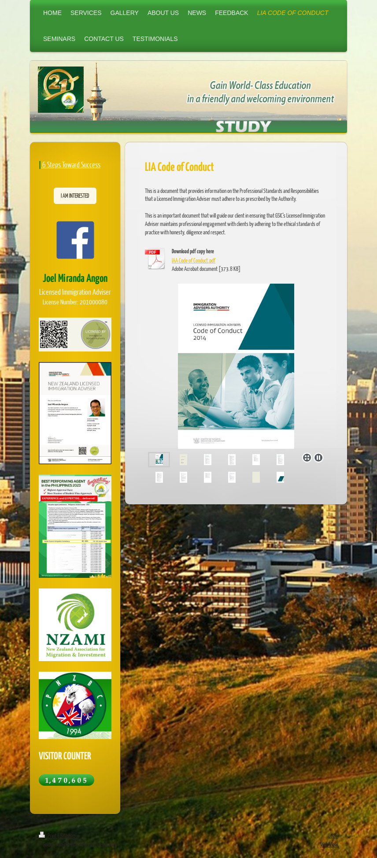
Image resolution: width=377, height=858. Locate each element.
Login (333, 835)
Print (48, 835)
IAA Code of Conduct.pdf (193, 260)
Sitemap (67, 835)
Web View (329, 844)
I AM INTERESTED (75, 195)
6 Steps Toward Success (71, 164)
